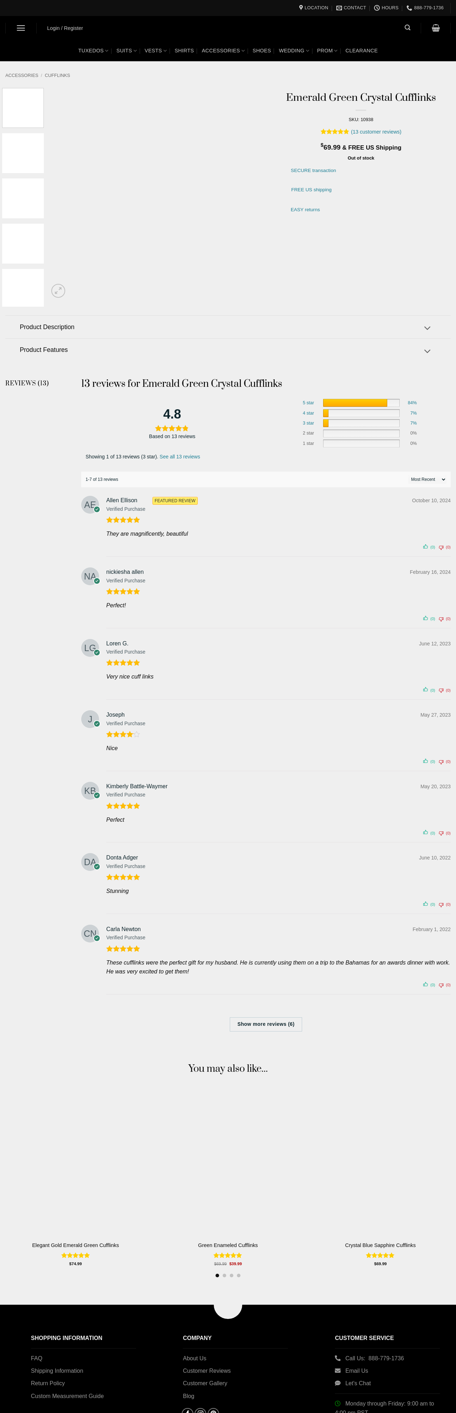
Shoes (262, 50)
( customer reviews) (376, 132)
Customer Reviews (206, 1371)
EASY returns (305, 209)
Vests (156, 50)
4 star (308, 413)
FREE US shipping (311, 189)
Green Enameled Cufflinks (230, 1245)
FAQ (36, 1358)
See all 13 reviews (180, 456)
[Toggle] (427, 329)
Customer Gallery (205, 1383)
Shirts (184, 50)
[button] (21, 28)
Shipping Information (57, 1371)
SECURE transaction (313, 170)
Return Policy (48, 1383)
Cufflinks (57, 75)
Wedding (294, 50)
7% (413, 413)
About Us (194, 1358)
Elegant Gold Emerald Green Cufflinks (75, 1245)
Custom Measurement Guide (67, 1396)
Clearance (362, 50)
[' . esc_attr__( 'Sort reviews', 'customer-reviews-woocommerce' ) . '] (427, 479)
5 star (308, 402)
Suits (126, 50)
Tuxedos (93, 50)
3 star (308, 423)
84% (412, 402)
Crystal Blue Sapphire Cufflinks (383, 1245)
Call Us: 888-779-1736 (374, 1358)
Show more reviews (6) (266, 1024)
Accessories (223, 50)
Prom (327, 50)
